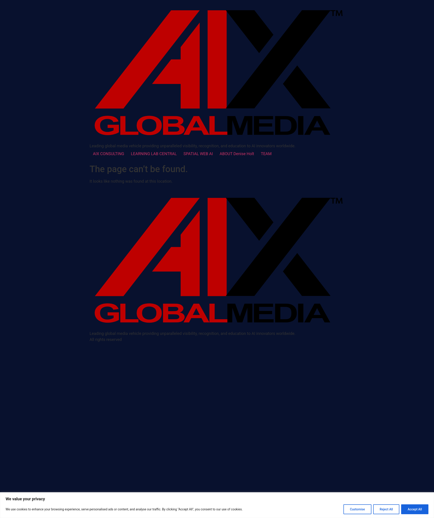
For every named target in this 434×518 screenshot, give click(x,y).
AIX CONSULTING (108, 153)
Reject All (386, 509)
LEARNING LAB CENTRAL (154, 153)
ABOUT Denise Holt (237, 153)
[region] (217, 505)
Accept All (415, 509)
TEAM (266, 153)
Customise (357, 509)
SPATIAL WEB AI (198, 153)
